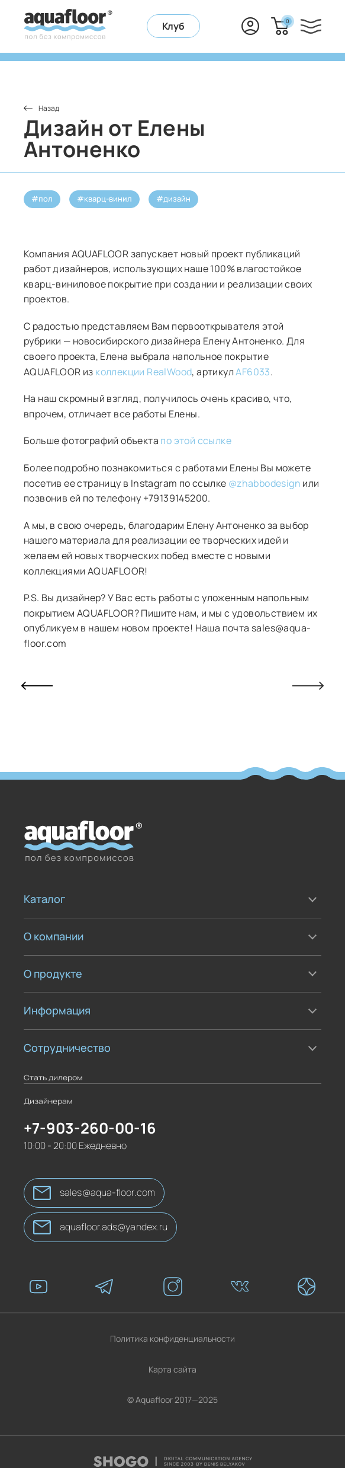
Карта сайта (172, 1353)
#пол (42, 198)
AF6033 (253, 371)
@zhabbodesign (264, 483)
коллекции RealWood (143, 371)
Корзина (286, 21)
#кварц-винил (104, 198)
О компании (53, 936)
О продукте (53, 973)
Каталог (44, 899)
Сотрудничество (67, 1048)
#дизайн (173, 198)
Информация (57, 1010)
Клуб (173, 26)
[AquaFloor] (68, 26)
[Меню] (311, 26)
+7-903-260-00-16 (221, 26)
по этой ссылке (196, 440)
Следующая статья (308, 685)
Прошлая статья (37, 685)
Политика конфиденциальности (172, 1322)
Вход (250, 26)
